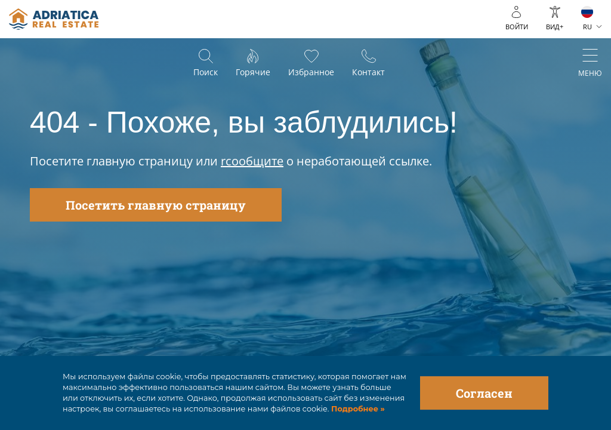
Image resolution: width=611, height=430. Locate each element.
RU (587, 26)
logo (53, 19)
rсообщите (252, 161)
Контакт (368, 72)
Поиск (205, 72)
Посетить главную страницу (156, 205)
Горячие (253, 72)
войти (516, 26)
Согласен (484, 393)
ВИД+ (554, 26)
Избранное (311, 72)
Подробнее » (357, 408)
